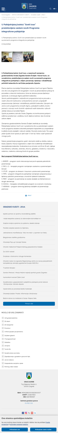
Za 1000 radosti (8, 251)
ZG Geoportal (8, 325)
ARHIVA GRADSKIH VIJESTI (20, 15)
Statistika (7, 342)
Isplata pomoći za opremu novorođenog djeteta (19, 214)
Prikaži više (29, 304)
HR (54, 9)
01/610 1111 (29, 403)
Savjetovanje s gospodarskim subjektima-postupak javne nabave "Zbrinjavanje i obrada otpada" (25, 283)
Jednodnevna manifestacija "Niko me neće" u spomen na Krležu (25, 233)
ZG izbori (7, 321)
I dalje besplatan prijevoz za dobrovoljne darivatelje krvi (22, 218)
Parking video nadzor (11, 366)
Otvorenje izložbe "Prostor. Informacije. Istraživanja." (20, 293)
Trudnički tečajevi (9, 268)
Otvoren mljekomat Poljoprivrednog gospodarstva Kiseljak (22, 247)
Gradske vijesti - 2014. (38, 15)
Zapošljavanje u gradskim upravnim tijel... (17, 356)
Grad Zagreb (6, 15)
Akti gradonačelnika (10, 318)
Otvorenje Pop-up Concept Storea (14, 242)
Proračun (7, 328)
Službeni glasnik (9, 335)
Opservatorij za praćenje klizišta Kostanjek (17, 289)
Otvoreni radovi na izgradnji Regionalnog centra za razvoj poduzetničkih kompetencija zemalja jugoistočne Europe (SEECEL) (27, 262)
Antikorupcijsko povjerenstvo (13, 331)
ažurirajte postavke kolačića (19, 424)
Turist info (7, 349)
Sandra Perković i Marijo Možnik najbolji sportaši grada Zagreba (25, 272)
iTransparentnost (9, 339)
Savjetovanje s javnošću (12, 353)
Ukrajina (7, 346)
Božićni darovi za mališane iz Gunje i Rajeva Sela (19, 298)
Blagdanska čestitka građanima (14, 237)
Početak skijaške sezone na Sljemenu (15, 228)
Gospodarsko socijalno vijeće (13, 363)
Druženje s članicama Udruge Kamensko (17, 256)
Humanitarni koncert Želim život (14, 277)
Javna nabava (9, 360)
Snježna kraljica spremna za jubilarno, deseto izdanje (21, 223)
